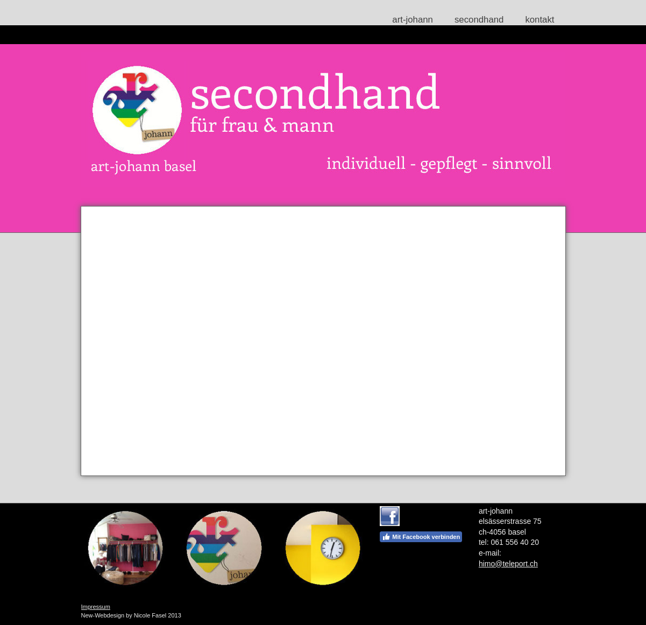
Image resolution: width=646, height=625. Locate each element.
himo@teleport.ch (508, 563)
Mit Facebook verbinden (421, 536)
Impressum (95, 606)
